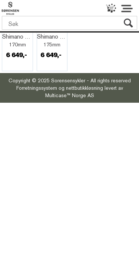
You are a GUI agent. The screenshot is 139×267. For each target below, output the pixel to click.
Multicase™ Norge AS (69, 95)
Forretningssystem (36, 88)
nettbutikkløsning (84, 88)
